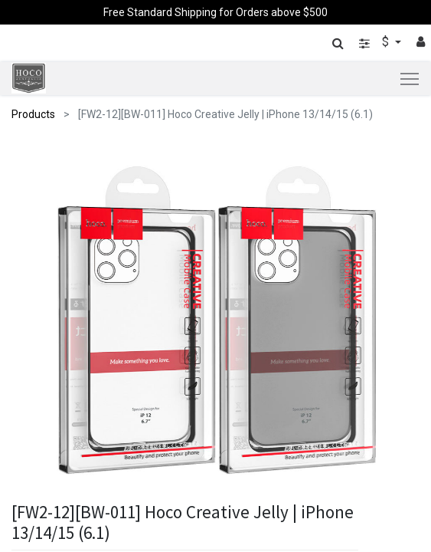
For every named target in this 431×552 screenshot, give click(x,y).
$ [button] (387, 41)
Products (33, 114)
